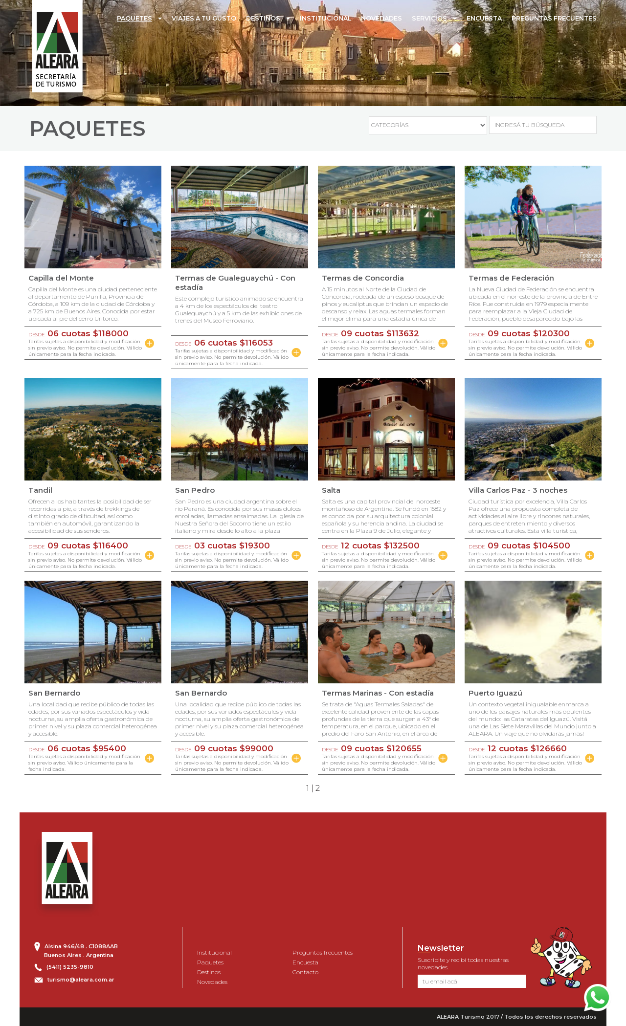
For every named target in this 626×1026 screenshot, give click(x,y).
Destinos (209, 972)
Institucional (214, 952)
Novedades (212, 981)
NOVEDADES (381, 18)
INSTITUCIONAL (325, 18)
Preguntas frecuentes (322, 952)
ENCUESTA (484, 18)
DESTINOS (263, 18)
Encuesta (305, 962)
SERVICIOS (429, 18)
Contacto (305, 972)
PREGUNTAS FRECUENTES (554, 18)
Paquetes (210, 962)
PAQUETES (134, 18)
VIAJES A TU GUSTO (204, 18)
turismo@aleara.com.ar (80, 979)
